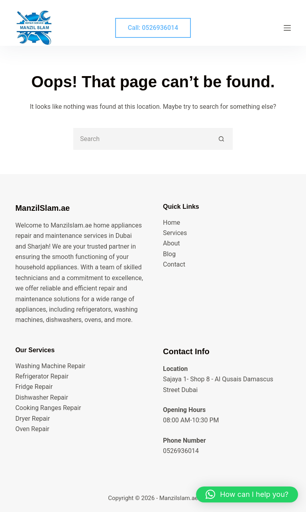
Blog (169, 254)
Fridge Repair (34, 386)
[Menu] (287, 27)
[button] (247, 494)
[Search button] (222, 139)
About (171, 243)
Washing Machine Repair (50, 366)
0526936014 (181, 451)
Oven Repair (32, 429)
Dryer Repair (32, 418)
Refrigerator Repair (41, 376)
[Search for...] (142, 139)
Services (175, 233)
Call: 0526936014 (153, 27)
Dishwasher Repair (41, 397)
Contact (174, 264)
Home (171, 222)
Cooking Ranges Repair (48, 408)
